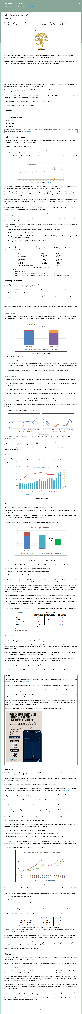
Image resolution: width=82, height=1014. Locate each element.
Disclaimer (49, 6)
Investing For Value (14, 4)
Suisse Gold (11, 806)
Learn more (28, 131)
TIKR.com (48, 182)
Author (39, 6)
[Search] (80, 4)
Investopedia (26, 681)
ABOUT (32, 6)
